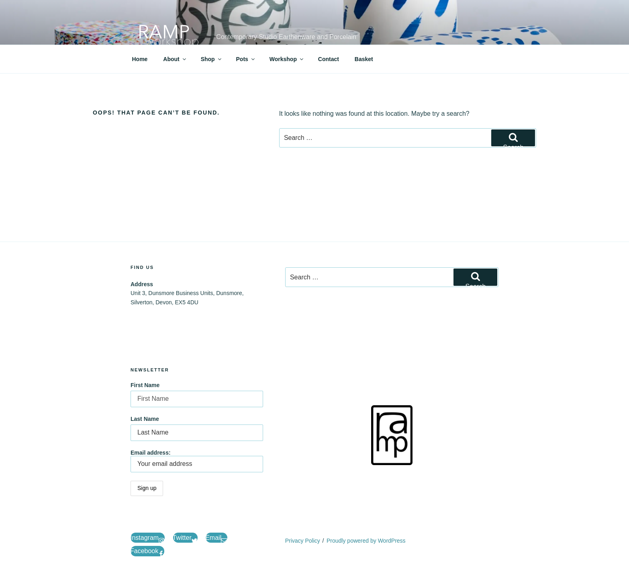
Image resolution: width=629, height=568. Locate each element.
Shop (212, 59)
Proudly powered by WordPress (366, 540)
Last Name (145, 419)
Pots (246, 59)
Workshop (287, 59)
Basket (364, 59)
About (175, 59)
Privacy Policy (302, 540)
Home (140, 59)
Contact (328, 59)
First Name (145, 385)
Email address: (197, 460)
